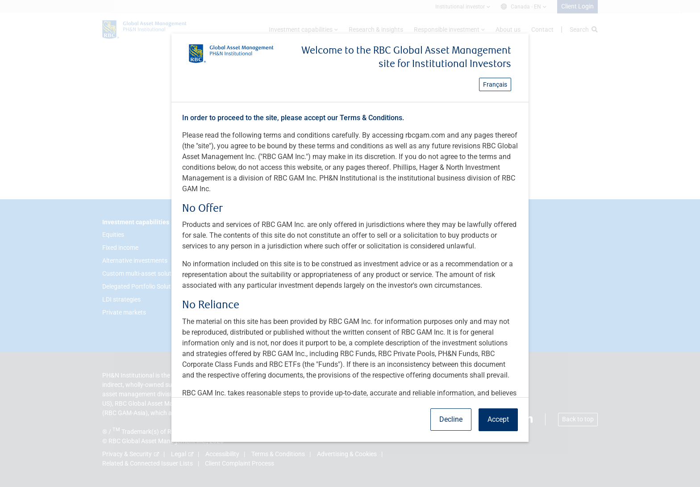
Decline (450, 419)
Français (495, 84)
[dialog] (350, 243)
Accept (498, 419)
